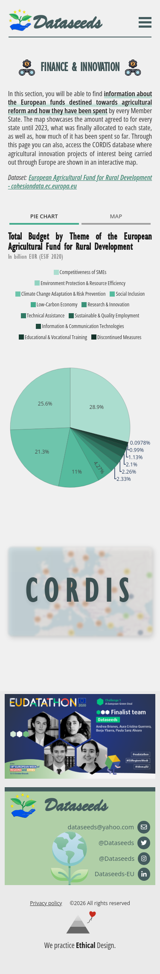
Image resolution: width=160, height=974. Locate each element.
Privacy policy (46, 903)
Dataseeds (67, 22)
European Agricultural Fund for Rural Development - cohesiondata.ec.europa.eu (80, 181)
